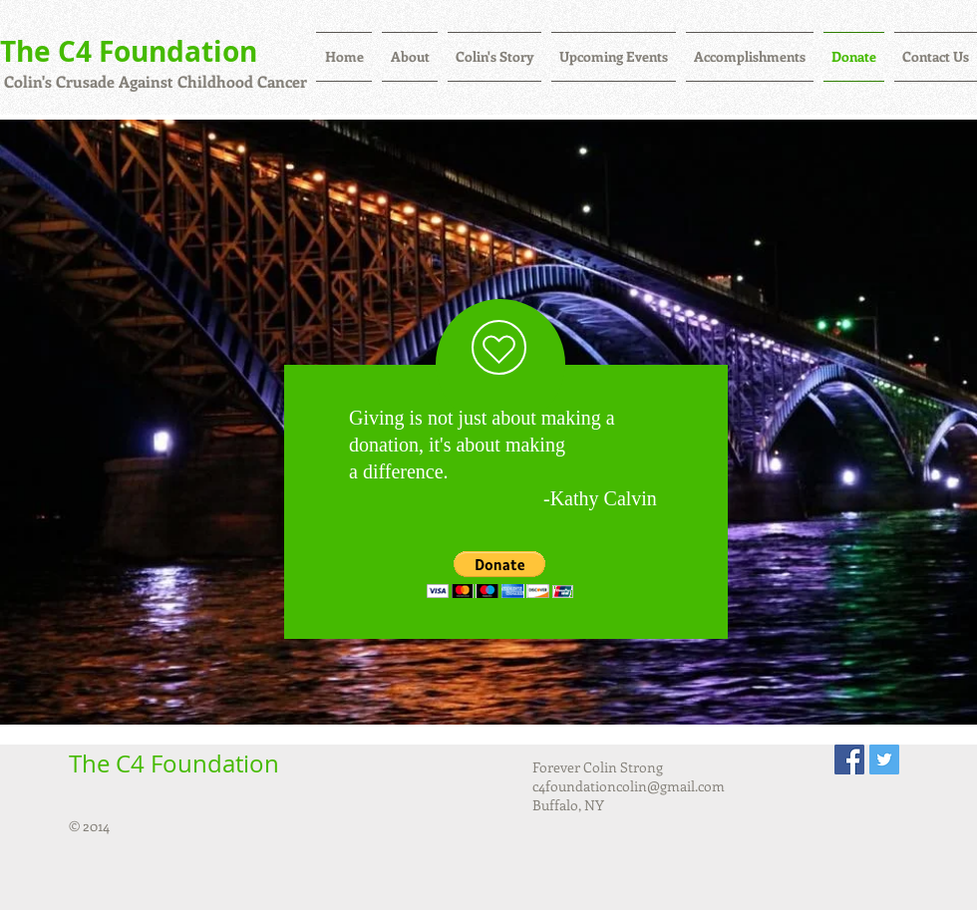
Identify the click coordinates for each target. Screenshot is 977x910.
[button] (500, 574)
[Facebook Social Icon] (849, 759)
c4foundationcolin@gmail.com (628, 785)
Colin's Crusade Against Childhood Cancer (153, 81)
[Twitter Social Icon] (884, 759)
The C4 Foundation (128, 51)
